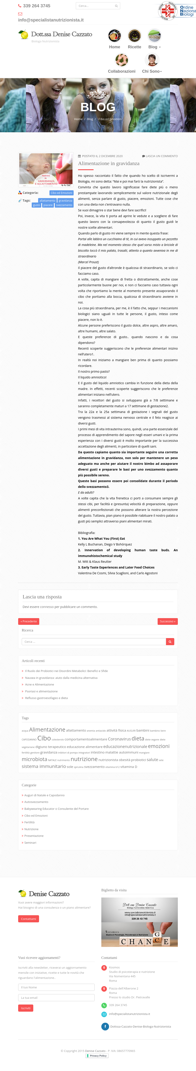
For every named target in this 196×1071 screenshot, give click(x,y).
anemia (91, 730)
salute (152, 759)
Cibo (44, 738)
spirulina (78, 767)
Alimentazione (47, 729)
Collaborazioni (121, 63)
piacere (48, 205)
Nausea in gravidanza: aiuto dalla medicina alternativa (61, 678)
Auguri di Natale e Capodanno (44, 795)
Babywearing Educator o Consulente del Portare (56, 809)
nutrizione (84, 759)
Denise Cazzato (95, 1051)
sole (70, 766)
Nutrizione (31, 829)
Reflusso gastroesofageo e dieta (46, 698)
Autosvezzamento (36, 802)
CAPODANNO (29, 739)
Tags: (26, 200)
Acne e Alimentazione (39, 684)
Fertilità (29, 822)
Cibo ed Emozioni (110, 119)
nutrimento (63, 760)
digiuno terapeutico (50, 746)
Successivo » (167, 621)
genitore (35, 752)
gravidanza (65, 201)
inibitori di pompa (68, 752)
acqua (25, 730)
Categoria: (30, 193)
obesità (124, 759)
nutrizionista (108, 759)
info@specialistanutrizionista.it (129, 1014)
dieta (137, 738)
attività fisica (116, 730)
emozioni (159, 746)
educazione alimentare (84, 746)
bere (163, 730)
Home (114, 39)
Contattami (28, 919)
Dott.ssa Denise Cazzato (61, 34)
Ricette (134, 39)
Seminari (30, 843)
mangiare (144, 752)
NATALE (52, 760)
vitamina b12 (112, 767)
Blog (154, 39)
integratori (84, 752)
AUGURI (131, 730)
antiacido (101, 730)
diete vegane (152, 739)
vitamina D (128, 766)
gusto (36, 205)
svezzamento (64, 205)
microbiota (34, 759)
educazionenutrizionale (125, 746)
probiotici (138, 759)
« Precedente (29, 621)
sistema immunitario (44, 766)
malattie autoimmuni (121, 752)
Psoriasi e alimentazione (41, 691)
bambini (142, 730)
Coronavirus (119, 739)
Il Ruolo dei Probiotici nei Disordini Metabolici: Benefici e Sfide (66, 671)
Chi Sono (152, 63)
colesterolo (58, 739)
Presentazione (33, 836)
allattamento (47, 201)
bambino (155, 730)
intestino (98, 752)
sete (161, 760)
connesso (47, 607)
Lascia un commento (162, 156)
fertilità (26, 752)
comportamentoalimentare (86, 739)
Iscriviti (25, 1008)
